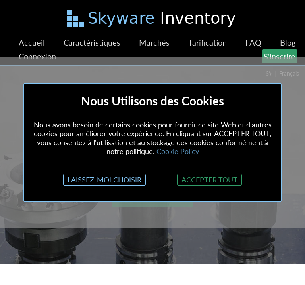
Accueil (32, 42)
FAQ (253, 42)
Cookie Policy (177, 151)
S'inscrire (279, 56)
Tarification (207, 42)
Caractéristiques (92, 42)
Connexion (37, 56)
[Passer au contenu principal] (152, 20)
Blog (287, 42)
